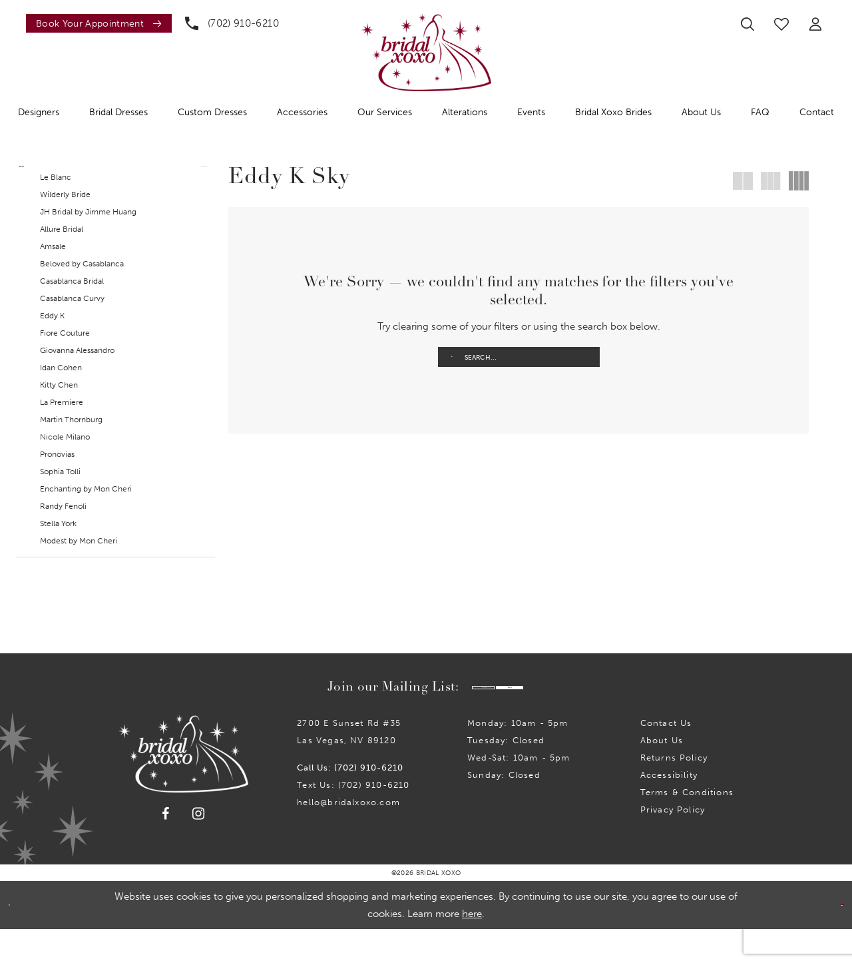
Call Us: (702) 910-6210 (350, 801)
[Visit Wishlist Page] (781, 24)
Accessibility (669, 809)
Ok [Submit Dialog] (830, 939)
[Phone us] (232, 23)
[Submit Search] (452, 357)
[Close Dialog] (19, 938)
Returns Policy (674, 792)
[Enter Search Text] (519, 357)
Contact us (666, 757)
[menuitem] (95, 23)
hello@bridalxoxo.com (348, 836)
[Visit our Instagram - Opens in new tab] (199, 847)
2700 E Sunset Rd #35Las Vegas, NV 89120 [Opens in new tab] (349, 765)
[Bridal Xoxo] (426, 52)
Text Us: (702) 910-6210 (353, 819)
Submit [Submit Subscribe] (565, 718)
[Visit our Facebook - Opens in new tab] (165, 847)
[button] (815, 24)
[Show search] (747, 24)
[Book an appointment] (99, 23)
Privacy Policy (673, 843)
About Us (662, 774)
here (472, 948)
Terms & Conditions (687, 826)
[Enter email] (435, 718)
